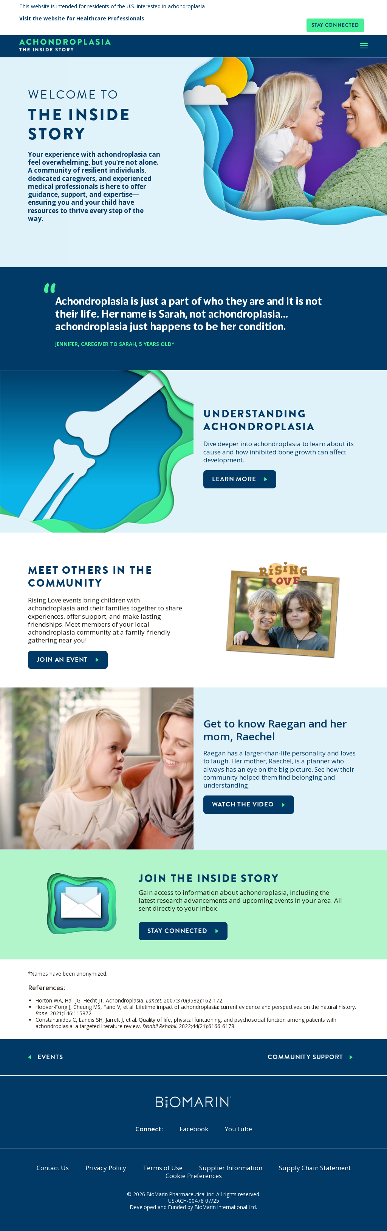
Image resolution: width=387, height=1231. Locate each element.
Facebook (194, 1128)
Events (50, 1057)
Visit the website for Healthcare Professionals (81, 19)
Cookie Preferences (194, 1175)
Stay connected (335, 25)
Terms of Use (163, 1167)
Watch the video (243, 804)
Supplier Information (230, 1167)
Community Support (305, 1057)
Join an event (62, 659)
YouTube (238, 1128)
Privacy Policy (105, 1167)
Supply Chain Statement (315, 1167)
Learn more (234, 479)
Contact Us (53, 1167)
